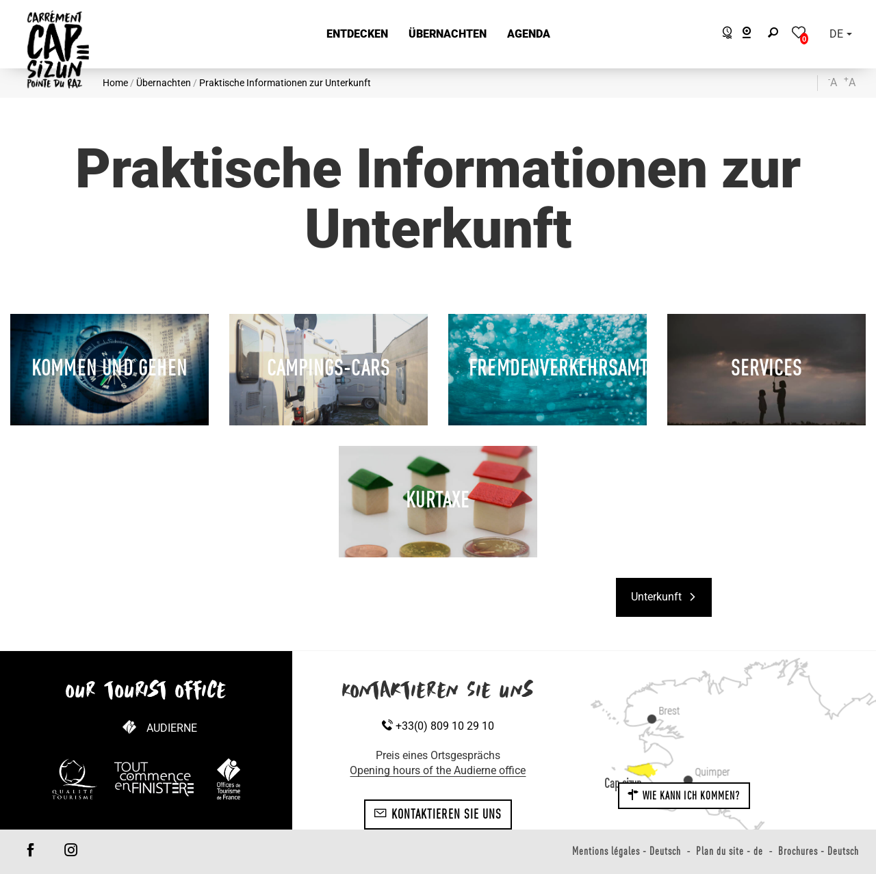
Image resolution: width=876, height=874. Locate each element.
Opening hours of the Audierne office (438, 770)
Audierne (171, 727)
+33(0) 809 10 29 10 (438, 725)
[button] (357, 34)
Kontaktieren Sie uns (438, 813)
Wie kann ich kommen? (684, 795)
